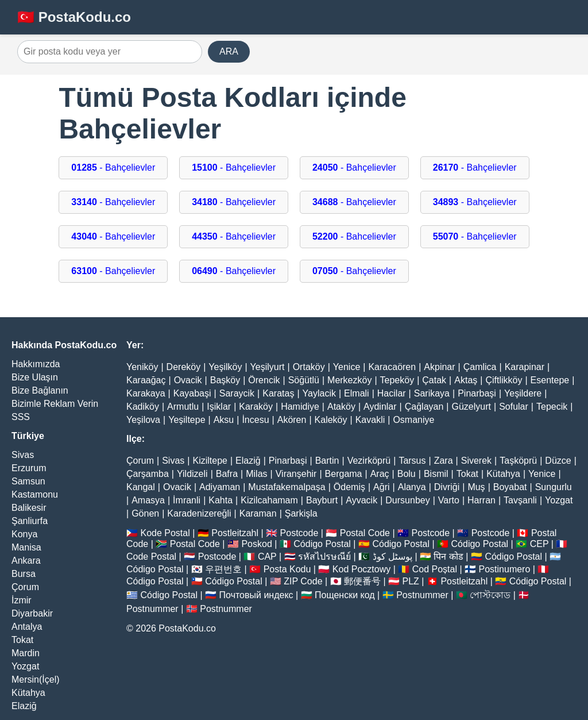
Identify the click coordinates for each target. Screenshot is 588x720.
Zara (443, 460)
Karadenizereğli (199, 513)
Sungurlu (553, 487)
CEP (539, 544)
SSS (20, 417)
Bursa (23, 574)
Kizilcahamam (269, 500)
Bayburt (322, 500)
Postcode (299, 533)
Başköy (225, 380)
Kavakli (370, 420)
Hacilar (391, 393)
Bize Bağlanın (39, 390)
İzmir (21, 600)
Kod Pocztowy (361, 569)
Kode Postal (164, 533)
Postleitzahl (234, 533)
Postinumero (505, 569)
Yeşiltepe (186, 420)
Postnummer (422, 595)
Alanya (412, 487)
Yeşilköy (225, 367)
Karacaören (392, 367)
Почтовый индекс (256, 595)
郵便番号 (362, 581)
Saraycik (236, 393)
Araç (379, 474)
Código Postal (322, 544)
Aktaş (465, 380)
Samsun (28, 481)
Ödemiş (349, 487)
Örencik (264, 380)
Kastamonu (34, 494)
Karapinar (524, 367)
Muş (476, 487)
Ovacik (188, 380)
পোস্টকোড (490, 595)
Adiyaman (219, 487)
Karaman (258, 513)
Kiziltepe (209, 460)
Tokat (22, 640)
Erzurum (28, 468)
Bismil (436, 474)
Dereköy (184, 367)
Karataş (278, 393)
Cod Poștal (434, 569)
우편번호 (223, 569)
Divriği (446, 487)
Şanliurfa (29, 521)
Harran (481, 500)
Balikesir (28, 508)
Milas (256, 474)
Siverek (476, 460)
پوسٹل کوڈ (392, 556)
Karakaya (145, 393)
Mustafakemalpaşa (286, 487)
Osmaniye (413, 420)
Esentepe (550, 380)
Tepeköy (397, 380)
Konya (24, 534)
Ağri (381, 487)
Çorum (25, 587)
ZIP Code (303, 581)
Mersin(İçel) (35, 679)
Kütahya (28, 693)
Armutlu (183, 406)
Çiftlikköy (503, 380)
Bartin (327, 460)
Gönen (145, 513)
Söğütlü (303, 380)
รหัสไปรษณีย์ (324, 556)
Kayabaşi (192, 393)
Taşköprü (518, 460)
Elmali (356, 393)
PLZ (411, 581)
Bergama (343, 474)
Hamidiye (300, 406)
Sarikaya (432, 393)
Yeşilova (143, 420)
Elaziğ (24, 706)
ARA (228, 51)
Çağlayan (424, 406)
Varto (448, 500)
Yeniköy (142, 367)
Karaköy (256, 406)
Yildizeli (192, 474)
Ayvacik (361, 500)
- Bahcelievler (354, 236)
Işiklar (219, 406)
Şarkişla (301, 513)
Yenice (346, 367)
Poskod (256, 544)
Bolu (406, 474)
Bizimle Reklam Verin (54, 404)
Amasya (148, 500)
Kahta (220, 500)
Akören (292, 420)
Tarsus (412, 460)
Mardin (25, 653)
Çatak (434, 380)
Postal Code (365, 533)
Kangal (140, 487)
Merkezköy (349, 380)
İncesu (255, 420)
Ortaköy (309, 367)
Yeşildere (522, 393)
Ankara (26, 560)
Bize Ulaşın (34, 377)
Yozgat (25, 666)
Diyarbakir (32, 613)
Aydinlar (380, 406)
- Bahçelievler (113, 167)
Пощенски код (345, 595)
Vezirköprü (369, 460)
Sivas (22, 455)
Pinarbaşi (477, 393)
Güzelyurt (471, 406)
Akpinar (439, 367)
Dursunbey (407, 500)
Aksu (224, 420)
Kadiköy (142, 406)
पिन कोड (448, 556)
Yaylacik (319, 393)
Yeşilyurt (267, 367)
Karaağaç (146, 380)
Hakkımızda (35, 364)
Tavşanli (520, 500)
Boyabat (510, 487)
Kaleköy (331, 420)
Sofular (513, 406)
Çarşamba (147, 474)
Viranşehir (296, 474)
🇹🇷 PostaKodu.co (74, 17)
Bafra (227, 474)
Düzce (558, 460)
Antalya (26, 627)
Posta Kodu (287, 569)
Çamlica (480, 367)
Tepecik (551, 406)
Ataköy (341, 406)
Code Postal (151, 556)
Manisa (26, 547)
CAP (267, 556)
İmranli (186, 500)
